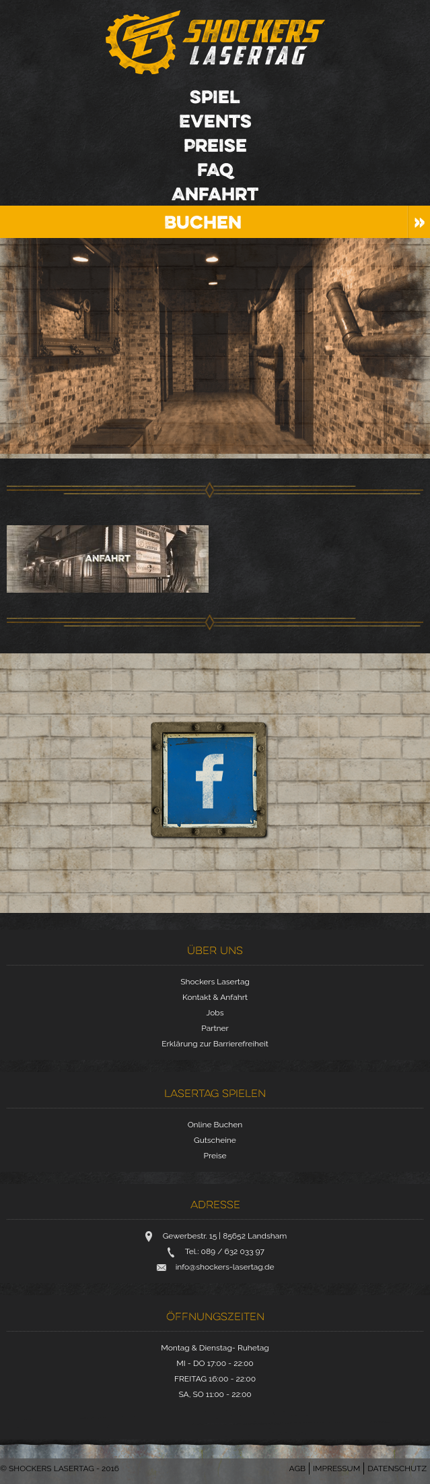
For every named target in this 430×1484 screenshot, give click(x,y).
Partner (214, 1028)
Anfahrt (215, 193)
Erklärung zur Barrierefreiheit (215, 1043)
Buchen (203, 222)
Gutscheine (215, 1140)
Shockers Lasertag (215, 42)
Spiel (215, 96)
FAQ (215, 169)
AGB (297, 1468)
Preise (215, 145)
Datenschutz (397, 1468)
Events (215, 121)
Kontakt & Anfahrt (215, 997)
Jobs (214, 1012)
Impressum (336, 1468)
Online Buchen (215, 1124)
